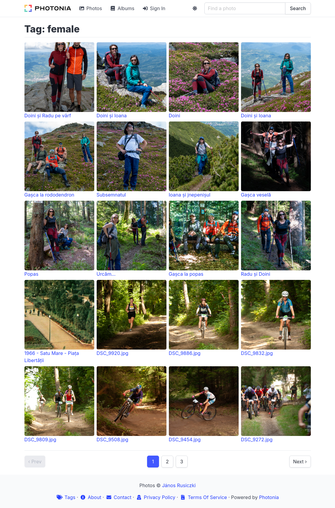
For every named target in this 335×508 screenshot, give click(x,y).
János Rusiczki (179, 485)
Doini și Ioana (131, 80)
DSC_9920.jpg (131, 318)
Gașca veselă (276, 159)
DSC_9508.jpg (131, 404)
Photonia (269, 497)
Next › (300, 462)
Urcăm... (131, 239)
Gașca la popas (204, 239)
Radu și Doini (276, 239)
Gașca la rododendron (59, 159)
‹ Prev (35, 462)
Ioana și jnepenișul (204, 159)
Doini (204, 80)
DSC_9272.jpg (276, 404)
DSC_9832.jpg (276, 318)
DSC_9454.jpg (204, 404)
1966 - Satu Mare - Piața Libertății (59, 321)
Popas (59, 239)
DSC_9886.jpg (204, 318)
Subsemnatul (131, 159)
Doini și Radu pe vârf (59, 80)
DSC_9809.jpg (59, 404)
